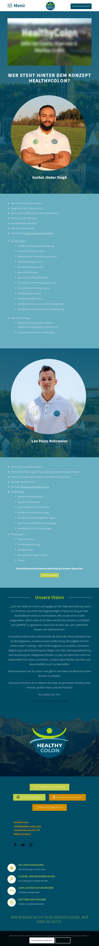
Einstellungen (62, 940)
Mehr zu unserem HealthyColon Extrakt (49, 701)
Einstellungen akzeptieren (42, 940)
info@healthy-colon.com (27, 826)
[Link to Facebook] (15, 844)
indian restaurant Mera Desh (38, 233)
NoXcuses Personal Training (34, 486)
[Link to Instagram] (31, 844)
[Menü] (10, 5)
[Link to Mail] (23, 844)
